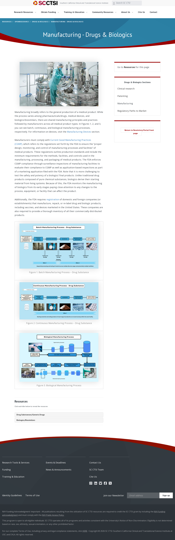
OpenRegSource (22, 22)
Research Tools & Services (15, 462)
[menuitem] (26, 12)
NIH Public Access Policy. (53, 515)
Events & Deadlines (56, 462)
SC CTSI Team (96, 469)
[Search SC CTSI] (129, 3)
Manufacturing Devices (79, 131)
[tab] (59, 414)
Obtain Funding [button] (50, 12)
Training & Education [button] (75, 12)
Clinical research (126, 88)
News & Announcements (58, 469)
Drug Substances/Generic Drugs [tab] (31, 414)
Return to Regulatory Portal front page (139, 131)
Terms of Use (32, 495)
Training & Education (13, 476)
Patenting (122, 96)
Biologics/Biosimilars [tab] (26, 420)
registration (52, 199)
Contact (153, 12)
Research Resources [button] (25, 12)
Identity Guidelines (12, 495)
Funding (6, 469)
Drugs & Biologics (40, 22)
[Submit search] (114, 3)
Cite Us (141, 12)
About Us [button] (127, 12)
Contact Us (95, 462)
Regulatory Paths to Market (131, 110)
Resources (6, 22)
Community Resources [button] (104, 12)
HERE (84, 531)
